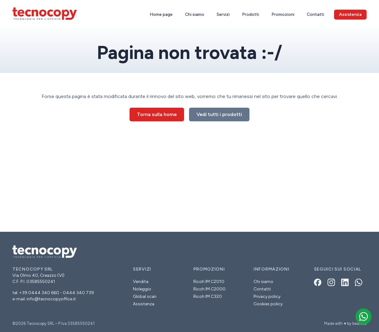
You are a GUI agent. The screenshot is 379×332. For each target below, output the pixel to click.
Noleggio (142, 289)
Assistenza (143, 304)
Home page (161, 14)
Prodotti (250, 14)
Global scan (144, 296)
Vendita (140, 281)
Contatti (315, 14)
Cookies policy (268, 304)
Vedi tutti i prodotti (219, 114)
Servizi (223, 14)
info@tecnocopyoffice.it (51, 299)
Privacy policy (266, 296)
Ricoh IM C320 (207, 296)
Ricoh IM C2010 (208, 281)
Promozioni (282, 14)
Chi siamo (194, 14)
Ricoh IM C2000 (209, 289)
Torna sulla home (157, 114)
